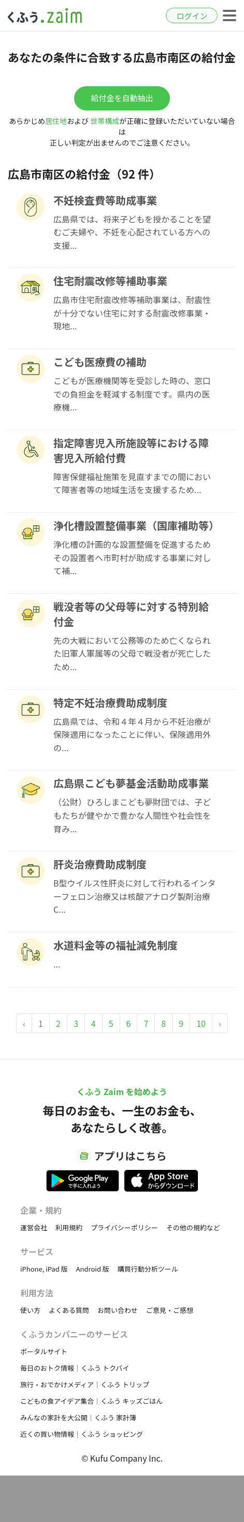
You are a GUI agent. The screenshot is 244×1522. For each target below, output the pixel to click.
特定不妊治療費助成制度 (110, 702)
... (56, 964)
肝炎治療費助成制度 (100, 864)
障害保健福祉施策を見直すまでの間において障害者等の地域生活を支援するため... (132, 483)
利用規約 (68, 1227)
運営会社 (33, 1227)
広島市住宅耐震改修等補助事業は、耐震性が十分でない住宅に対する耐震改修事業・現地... (132, 312)
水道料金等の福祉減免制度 (115, 945)
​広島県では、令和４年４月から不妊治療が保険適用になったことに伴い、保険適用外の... (132, 734)
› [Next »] (220, 1023)
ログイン (191, 15)
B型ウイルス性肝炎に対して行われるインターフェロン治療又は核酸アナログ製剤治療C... (134, 896)
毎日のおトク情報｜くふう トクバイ (74, 1368)
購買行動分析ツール (148, 1269)
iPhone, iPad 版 (44, 1269)
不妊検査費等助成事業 (105, 200)
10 (201, 1023)
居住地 (56, 121)
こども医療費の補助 (100, 361)
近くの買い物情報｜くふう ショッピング (81, 1434)
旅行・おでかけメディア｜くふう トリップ (84, 1384)
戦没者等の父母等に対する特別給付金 (131, 614)
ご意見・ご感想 (169, 1310)
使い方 (30, 1310)
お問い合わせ (117, 1310)
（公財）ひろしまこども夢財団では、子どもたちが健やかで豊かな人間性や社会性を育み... (132, 815)
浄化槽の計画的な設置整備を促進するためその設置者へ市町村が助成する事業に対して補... (132, 557)
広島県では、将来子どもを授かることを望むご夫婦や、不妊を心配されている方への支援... (132, 232)
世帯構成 (104, 121)
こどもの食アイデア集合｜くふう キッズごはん (91, 1401)
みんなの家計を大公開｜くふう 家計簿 (78, 1417)
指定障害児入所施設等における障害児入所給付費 (131, 450)
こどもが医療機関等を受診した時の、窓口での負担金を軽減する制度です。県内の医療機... (132, 393)
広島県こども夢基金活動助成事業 (131, 782)
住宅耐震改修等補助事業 (110, 280)
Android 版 (92, 1269)
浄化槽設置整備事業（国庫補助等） (135, 525)
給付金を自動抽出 (122, 97)
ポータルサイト (43, 1351)
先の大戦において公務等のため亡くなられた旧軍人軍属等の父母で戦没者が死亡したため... (132, 653)
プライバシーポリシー (124, 1227)
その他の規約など (193, 1227)
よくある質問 (69, 1310)
